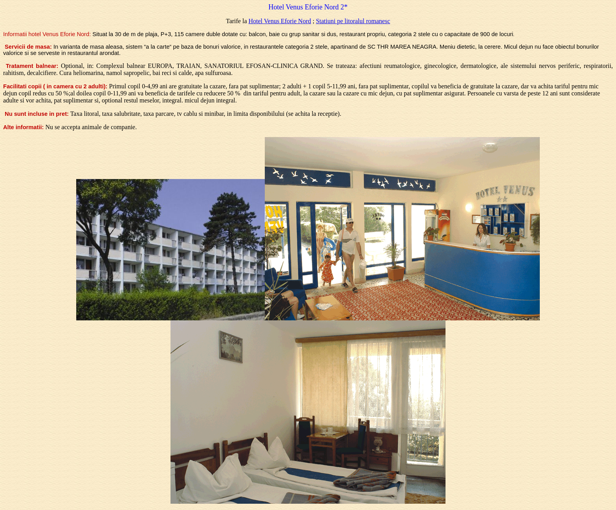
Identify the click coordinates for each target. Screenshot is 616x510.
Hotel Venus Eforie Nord (279, 21)
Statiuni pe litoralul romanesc (353, 21)
